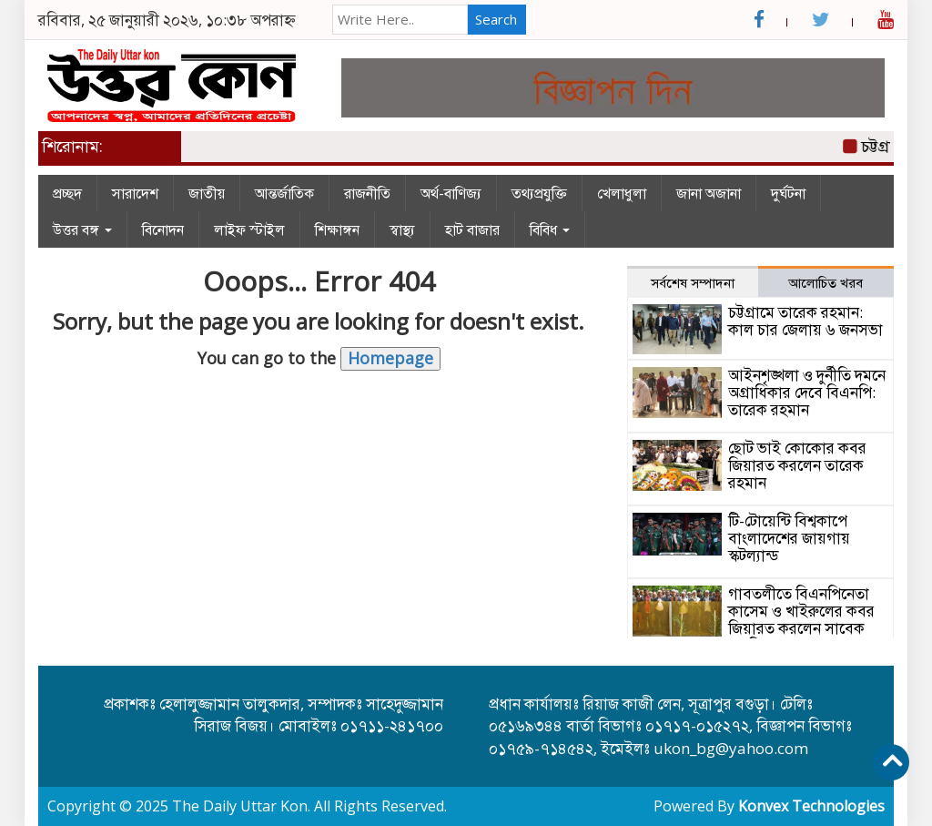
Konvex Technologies (811, 806)
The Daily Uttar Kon (240, 806)
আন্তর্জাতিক (284, 193)
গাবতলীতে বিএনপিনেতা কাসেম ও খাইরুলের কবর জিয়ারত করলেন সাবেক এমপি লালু (801, 619)
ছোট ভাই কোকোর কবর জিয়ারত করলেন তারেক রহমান (797, 464)
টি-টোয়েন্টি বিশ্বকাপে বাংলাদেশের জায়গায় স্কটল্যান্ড (789, 537)
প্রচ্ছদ (67, 193)
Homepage (390, 358)
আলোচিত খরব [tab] (825, 282)
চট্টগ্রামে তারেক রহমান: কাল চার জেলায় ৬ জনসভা (805, 320)
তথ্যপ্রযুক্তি (539, 193)
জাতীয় (206, 193)
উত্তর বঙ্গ (82, 229)
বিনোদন (163, 229)
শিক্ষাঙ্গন (337, 229)
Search (496, 19)
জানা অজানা (708, 193)
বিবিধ (550, 229)
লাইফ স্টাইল (249, 229)
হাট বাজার (472, 229)
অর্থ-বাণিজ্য (450, 193)
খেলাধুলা (621, 193)
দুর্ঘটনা (788, 193)
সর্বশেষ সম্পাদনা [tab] (692, 282)
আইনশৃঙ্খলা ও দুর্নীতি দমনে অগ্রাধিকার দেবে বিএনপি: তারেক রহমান (807, 391)
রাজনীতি (367, 193)
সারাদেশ (135, 193)
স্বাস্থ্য (402, 229)
